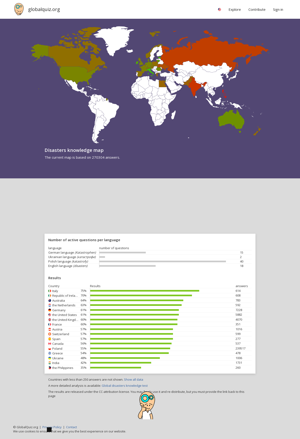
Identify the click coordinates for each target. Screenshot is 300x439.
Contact (71, 427)
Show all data (133, 379)
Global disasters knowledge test (125, 385)
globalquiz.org (44, 9)
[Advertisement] (150, 213)
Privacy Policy (52, 427)
